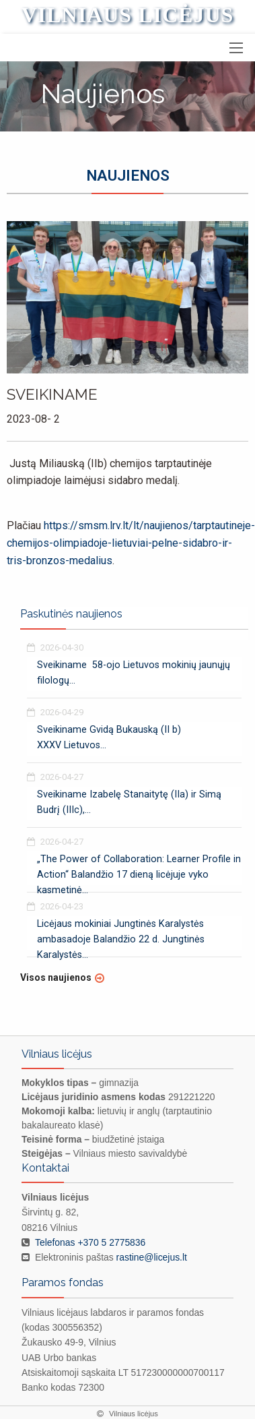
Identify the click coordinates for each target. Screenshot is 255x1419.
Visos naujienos (56, 977)
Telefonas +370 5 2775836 (90, 1242)
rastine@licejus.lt (151, 1257)
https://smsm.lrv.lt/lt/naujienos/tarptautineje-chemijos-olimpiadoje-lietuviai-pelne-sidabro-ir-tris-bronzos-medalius (131, 542)
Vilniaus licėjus (128, 15)
